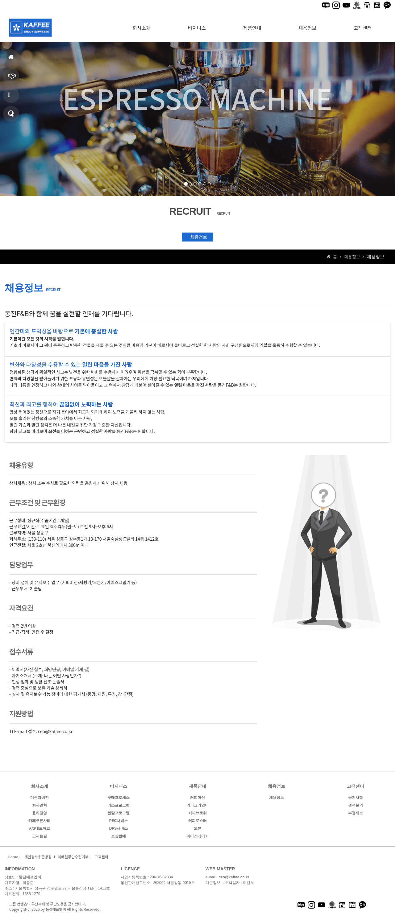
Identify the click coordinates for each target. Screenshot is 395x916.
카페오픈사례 (39, 820)
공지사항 (355, 797)
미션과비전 (39, 797)
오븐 (197, 828)
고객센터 (363, 23)
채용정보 (307, 23)
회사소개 (141, 23)
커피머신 (197, 797)
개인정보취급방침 (38, 856)
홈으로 (11, 59)
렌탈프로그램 (118, 812)
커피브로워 (197, 812)
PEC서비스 (118, 820)
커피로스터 (197, 820)
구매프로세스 (118, 797)
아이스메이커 (197, 835)
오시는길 (39, 835)
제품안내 (10, 97)
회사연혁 (39, 805)
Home (13, 856)
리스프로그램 (118, 805)
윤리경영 (39, 812)
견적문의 (11, 116)
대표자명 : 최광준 (19, 882)
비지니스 (12, 78)
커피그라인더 (197, 805)
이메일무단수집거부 (73, 856)
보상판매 (118, 835)
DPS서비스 (118, 828)
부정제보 (355, 812)
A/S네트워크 (39, 828)
